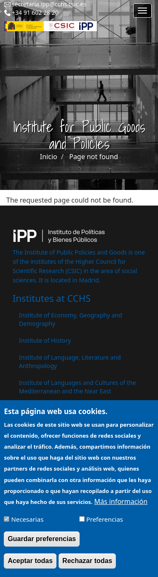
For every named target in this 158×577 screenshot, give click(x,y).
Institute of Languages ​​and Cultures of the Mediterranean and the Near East (77, 387)
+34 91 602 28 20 (35, 12)
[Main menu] (142, 10)
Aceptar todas (30, 566)
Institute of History (45, 340)
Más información (120, 507)
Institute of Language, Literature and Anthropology (70, 361)
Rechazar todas (87, 566)
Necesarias (27, 525)
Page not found (93, 156)
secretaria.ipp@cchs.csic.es (49, 4)
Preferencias (104, 525)
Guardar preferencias (42, 544)
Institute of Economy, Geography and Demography (70, 319)
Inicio (48, 156)
